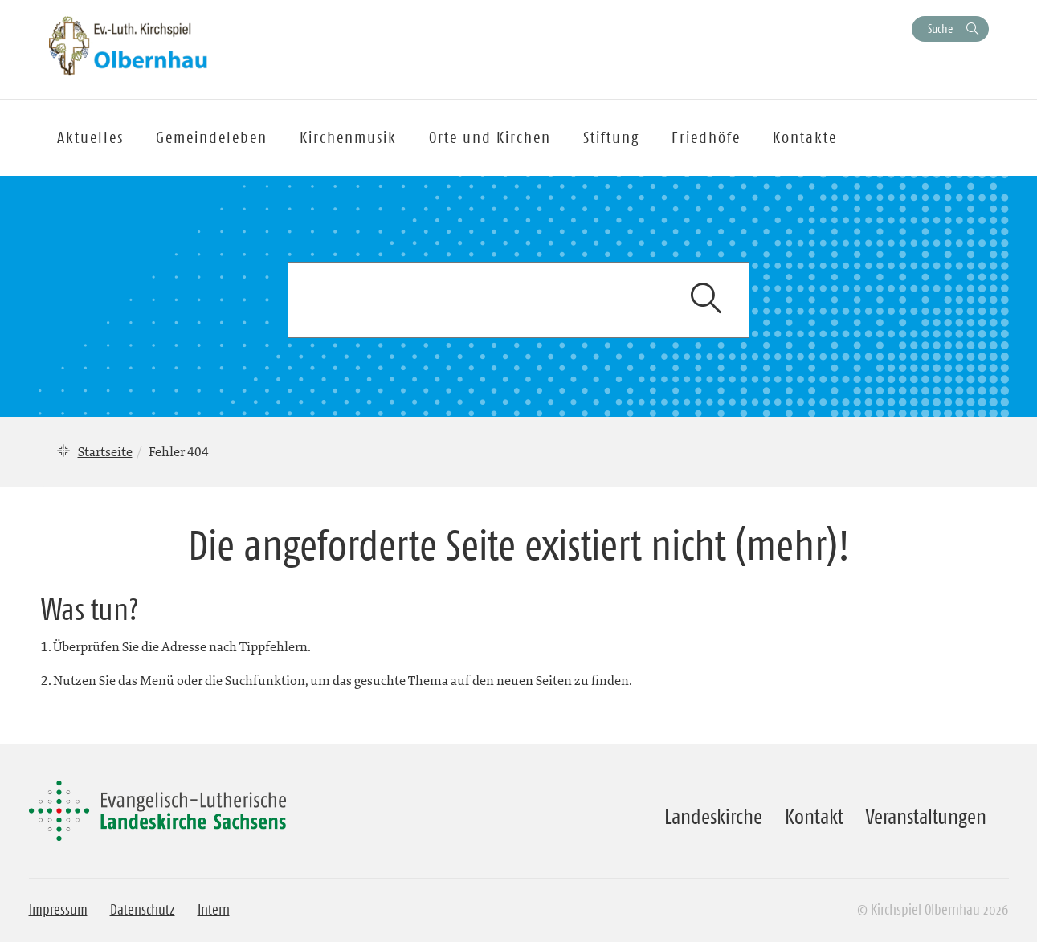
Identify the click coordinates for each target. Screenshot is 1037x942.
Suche (940, 28)
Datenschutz (142, 910)
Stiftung (611, 137)
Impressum (58, 910)
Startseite (105, 451)
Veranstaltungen (926, 817)
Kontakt (814, 817)
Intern (214, 910)
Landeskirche (713, 817)
